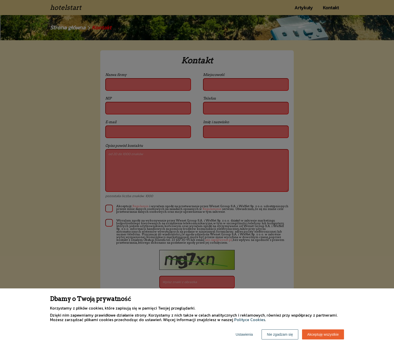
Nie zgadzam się (280, 334)
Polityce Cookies (249, 320)
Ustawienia (244, 334)
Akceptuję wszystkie (323, 334)
